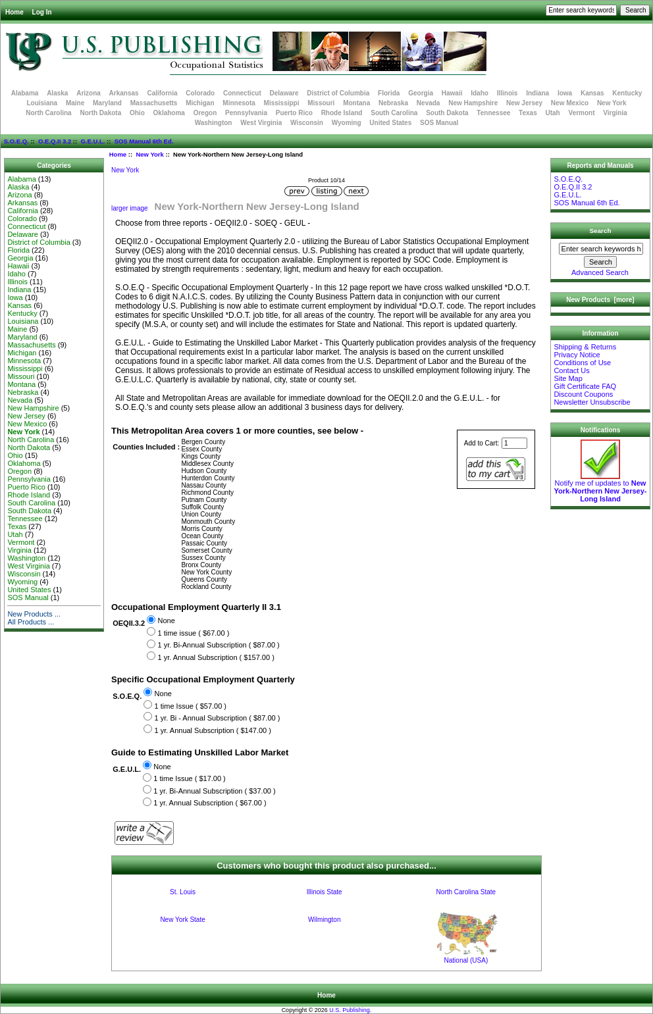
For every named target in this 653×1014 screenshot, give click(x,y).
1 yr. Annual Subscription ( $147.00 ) (213, 730)
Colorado (200, 93)
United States (390, 122)
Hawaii (452, 93)
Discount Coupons (583, 394)
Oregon (205, 112)
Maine (75, 103)
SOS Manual (439, 122)
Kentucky (627, 93)
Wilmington (324, 919)
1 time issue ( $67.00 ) (193, 633)
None (165, 621)
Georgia (420, 93)
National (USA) (466, 960)
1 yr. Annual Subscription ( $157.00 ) (215, 657)
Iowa (565, 93)
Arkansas (124, 93)
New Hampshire (473, 103)
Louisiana (41, 103)
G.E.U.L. (92, 141)
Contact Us (571, 370)
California (162, 93)
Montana (356, 103)
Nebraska (393, 103)
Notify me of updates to (600, 487)
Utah (553, 112)
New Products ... (34, 614)
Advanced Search (600, 272)
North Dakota (100, 112)
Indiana (537, 93)
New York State (182, 919)
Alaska (57, 93)
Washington (213, 122)
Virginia (615, 112)
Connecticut (242, 93)
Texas (528, 112)
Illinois (507, 93)
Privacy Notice (577, 355)
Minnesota (238, 103)
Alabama (25, 93)
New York (149, 154)
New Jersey (524, 103)
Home (14, 12)
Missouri (320, 103)
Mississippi (282, 103)
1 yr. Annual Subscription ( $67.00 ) (209, 803)
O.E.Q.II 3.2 (54, 141)
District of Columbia (338, 93)
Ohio (137, 112)
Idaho (479, 93)
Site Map (568, 378)
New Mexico (569, 103)
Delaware (284, 93)
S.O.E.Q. (16, 141)
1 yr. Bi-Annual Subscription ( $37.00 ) (214, 791)
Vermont (582, 112)
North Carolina (48, 112)
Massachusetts (154, 103)
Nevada (428, 103)
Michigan (200, 103)
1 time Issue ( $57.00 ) (190, 706)
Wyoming (346, 122)
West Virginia (261, 122)
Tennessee (493, 112)
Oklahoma (169, 112)
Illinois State (324, 892)
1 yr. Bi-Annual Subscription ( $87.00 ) (218, 645)
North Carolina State (466, 892)
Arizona (88, 93)
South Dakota (447, 112)
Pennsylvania (246, 112)
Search (601, 230)
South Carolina (394, 112)
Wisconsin (306, 122)
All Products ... (30, 622)
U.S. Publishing (349, 1010)
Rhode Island (342, 112)
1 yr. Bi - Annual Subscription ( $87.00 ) (217, 718)
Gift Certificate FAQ (585, 386)
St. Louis (183, 892)
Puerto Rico (294, 112)
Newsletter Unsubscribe (592, 402)
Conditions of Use (582, 363)
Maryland (107, 103)
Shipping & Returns (585, 347)
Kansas (592, 93)
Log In (42, 12)
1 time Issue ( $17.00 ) (189, 779)
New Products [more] (600, 299)
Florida (389, 93)
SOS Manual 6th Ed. (144, 141)
